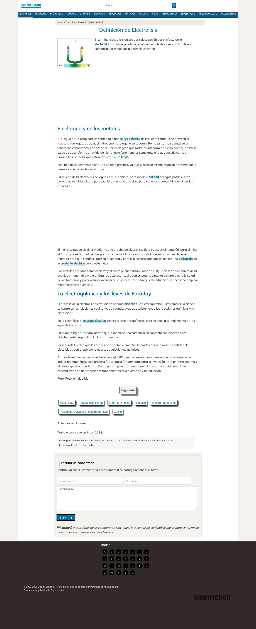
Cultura (85, 14)
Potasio (141, 402)
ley (75, 333)
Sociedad (99, 14)
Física (155, 14)
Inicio (60, 22)
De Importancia (208, 14)
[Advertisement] (128, 95)
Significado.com (31, 5)
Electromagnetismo (164, 402)
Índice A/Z (25, 14)
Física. (102, 22)
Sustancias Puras (91, 402)
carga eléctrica (130, 139)
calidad (154, 177)
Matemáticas (169, 14)
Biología (130, 14)
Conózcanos (228, 14)
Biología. (83, 22)
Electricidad (67, 402)
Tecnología (188, 14)
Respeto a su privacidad (36, 590)
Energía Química (119, 402)
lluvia (124, 157)
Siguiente (128, 390)
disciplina (130, 304)
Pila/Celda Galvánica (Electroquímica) (84, 411)
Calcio (118, 411)
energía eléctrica (94, 320)
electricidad (102, 44)
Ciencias (70, 22)
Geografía (115, 14)
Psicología (56, 14)
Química (143, 14)
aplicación (186, 259)
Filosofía (40, 14)
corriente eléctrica (73, 263)
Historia (72, 14)
